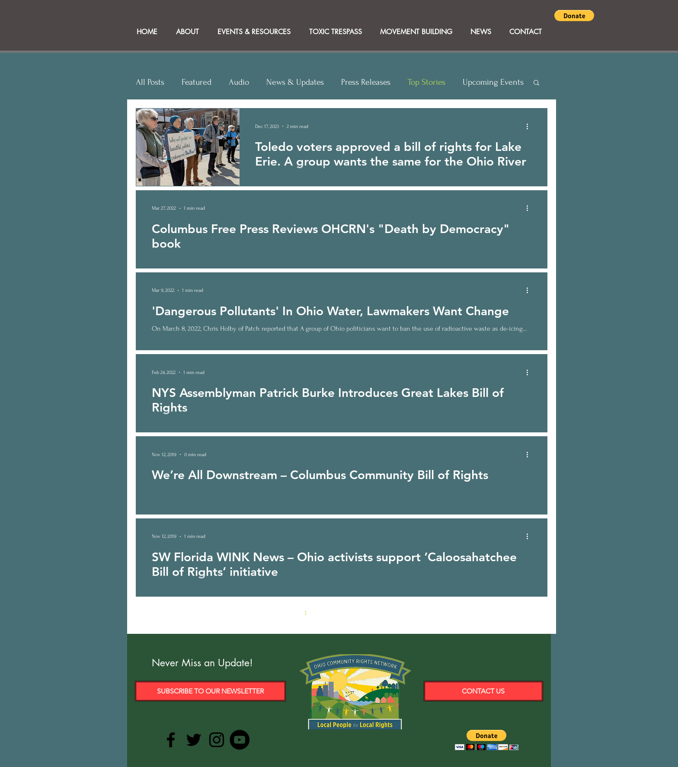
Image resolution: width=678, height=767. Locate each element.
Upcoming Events (493, 82)
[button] (574, 15)
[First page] (269, 613)
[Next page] (396, 613)
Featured (196, 82)
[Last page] (414, 613)
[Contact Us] (483, 691)
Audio (239, 82)
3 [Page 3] (341, 613)
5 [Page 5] (378, 613)
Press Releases (365, 82)
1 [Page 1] (305, 613)
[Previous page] (287, 613)
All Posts (150, 82)
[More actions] (530, 126)
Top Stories (426, 82)
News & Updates (295, 82)
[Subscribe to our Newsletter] (210, 691)
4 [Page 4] (359, 613)
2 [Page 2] (323, 613)
